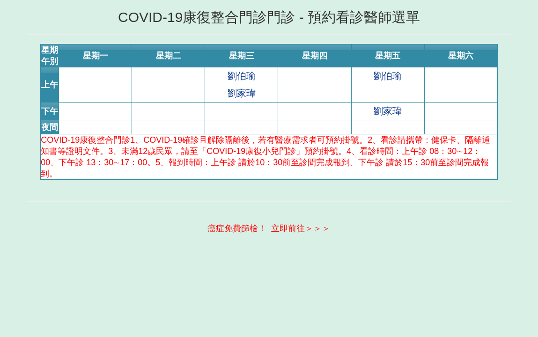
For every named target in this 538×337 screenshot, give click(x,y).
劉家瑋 (242, 93)
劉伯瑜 (242, 76)
